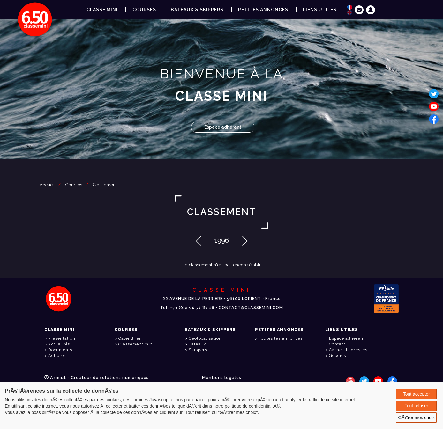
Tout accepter (416, 393)
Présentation (61, 338)
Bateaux (197, 344)
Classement (105, 184)
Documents (60, 349)
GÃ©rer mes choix (416, 417)
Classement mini (136, 344)
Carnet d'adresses (348, 349)
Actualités (59, 344)
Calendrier (129, 338)
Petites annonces (263, 9)
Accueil (47, 184)
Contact (337, 344)
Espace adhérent (222, 127)
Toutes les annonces (281, 338)
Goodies (337, 355)
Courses (73, 184)
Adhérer (57, 355)
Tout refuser (416, 405)
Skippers (198, 349)
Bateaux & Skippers (197, 9)
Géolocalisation (205, 338)
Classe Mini (102, 9)
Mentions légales (221, 377)
